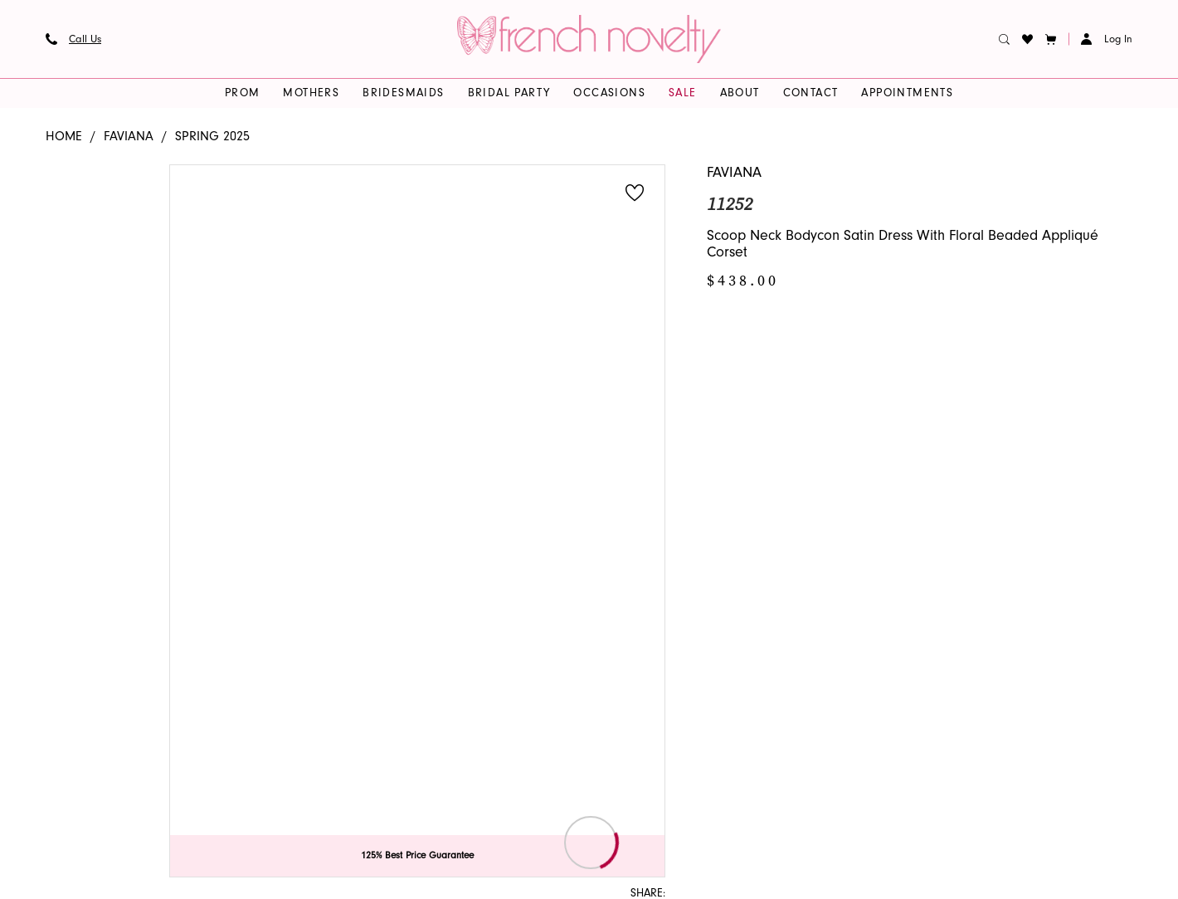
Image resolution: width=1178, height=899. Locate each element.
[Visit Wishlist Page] (1027, 39)
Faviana (128, 136)
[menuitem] (74, 39)
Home (64, 136)
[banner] (589, 39)
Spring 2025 (212, 136)
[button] (1051, 39)
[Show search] (1004, 39)
